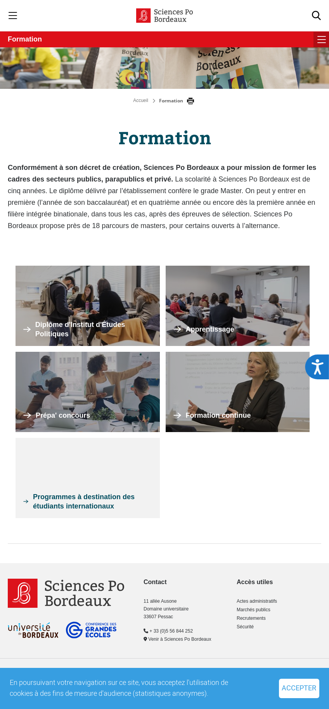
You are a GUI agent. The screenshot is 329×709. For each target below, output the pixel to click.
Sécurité (245, 626)
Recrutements (251, 618)
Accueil (140, 100)
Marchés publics (253, 609)
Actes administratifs (257, 601)
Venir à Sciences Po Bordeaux (177, 639)
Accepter (299, 688)
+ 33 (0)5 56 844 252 (168, 631)
